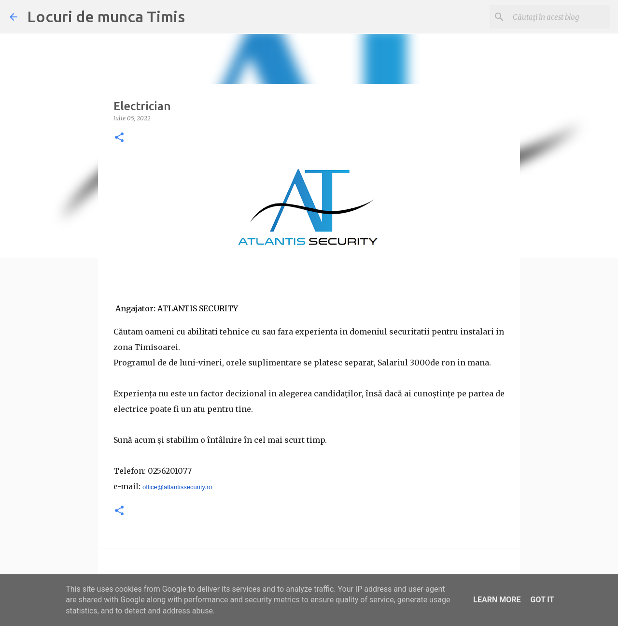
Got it (542, 599)
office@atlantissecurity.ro (177, 487)
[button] (119, 138)
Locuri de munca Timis (106, 16)
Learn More (496, 599)
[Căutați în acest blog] (559, 17)
